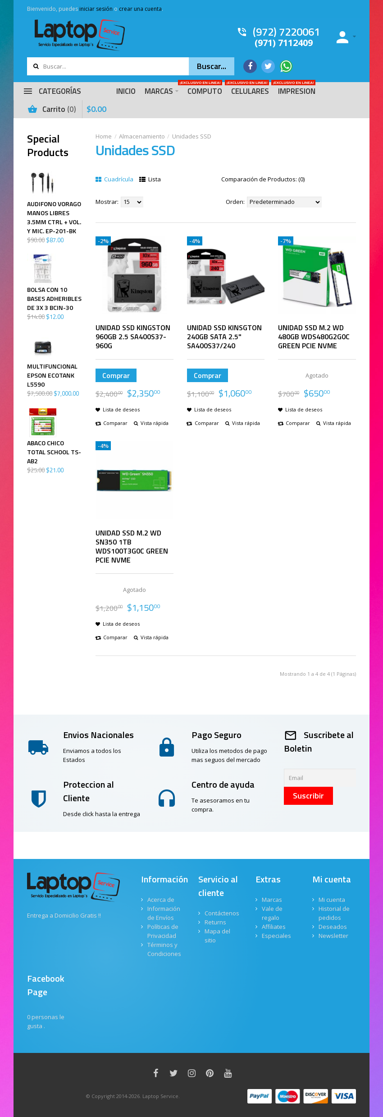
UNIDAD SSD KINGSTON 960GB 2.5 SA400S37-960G (133, 336)
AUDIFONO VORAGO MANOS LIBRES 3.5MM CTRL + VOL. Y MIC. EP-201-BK (54, 217)
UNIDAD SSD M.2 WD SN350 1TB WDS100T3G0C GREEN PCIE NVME (132, 546)
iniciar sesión (96, 9)
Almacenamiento (142, 136)
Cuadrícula (114, 179)
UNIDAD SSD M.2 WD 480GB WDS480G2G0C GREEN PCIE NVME (314, 336)
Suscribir (308, 795)
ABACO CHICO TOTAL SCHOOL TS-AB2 (54, 452)
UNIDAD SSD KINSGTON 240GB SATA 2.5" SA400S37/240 (224, 336)
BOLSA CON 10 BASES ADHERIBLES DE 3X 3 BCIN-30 (54, 298)
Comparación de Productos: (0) (263, 179)
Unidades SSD (191, 136)
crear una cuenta (140, 9)
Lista (150, 179)
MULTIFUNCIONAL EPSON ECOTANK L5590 (52, 375)
